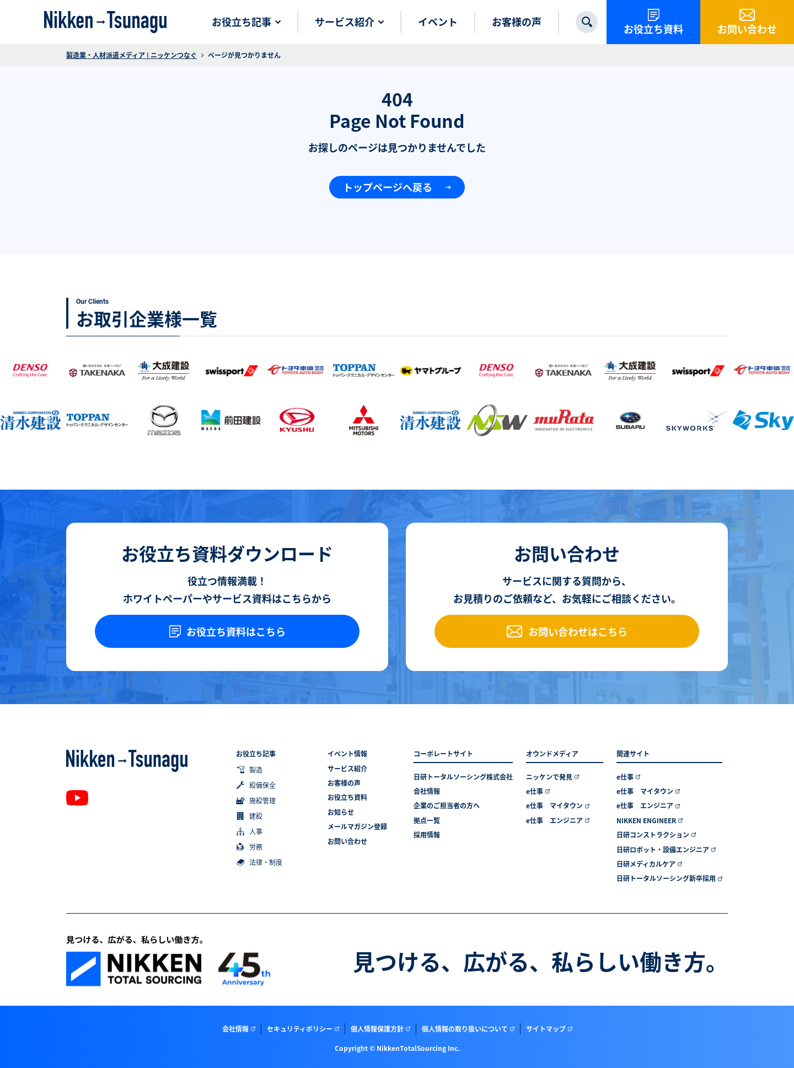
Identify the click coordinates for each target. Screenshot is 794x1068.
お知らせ (341, 812)
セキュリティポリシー (299, 1028)
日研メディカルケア (645, 864)
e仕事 (534, 791)
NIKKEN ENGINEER (646, 820)
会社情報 (427, 791)
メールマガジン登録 (357, 826)
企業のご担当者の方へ (447, 805)
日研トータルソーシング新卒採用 (666, 878)
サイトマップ (546, 1028)
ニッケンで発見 (549, 777)
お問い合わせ (347, 841)
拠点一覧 (427, 820)
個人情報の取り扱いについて (465, 1028)
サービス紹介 (347, 768)
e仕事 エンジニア (554, 820)
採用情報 (427, 835)
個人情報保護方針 (377, 1028)
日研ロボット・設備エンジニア (662, 850)
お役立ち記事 (256, 754)
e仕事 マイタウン (554, 805)
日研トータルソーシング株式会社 (463, 777)
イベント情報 (347, 754)
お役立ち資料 (347, 797)
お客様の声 (344, 783)
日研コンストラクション (652, 835)
